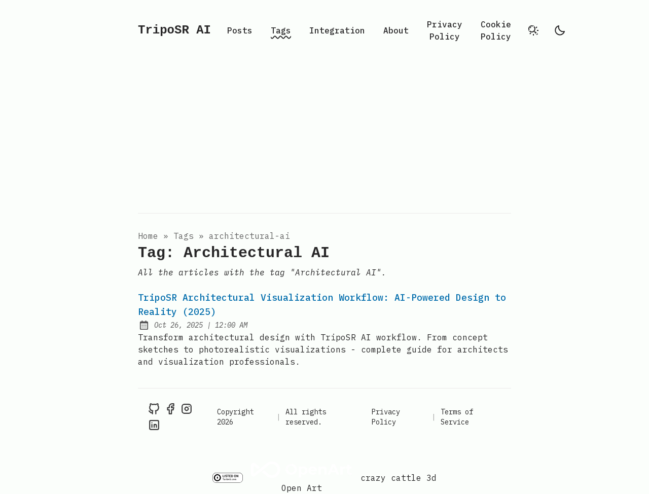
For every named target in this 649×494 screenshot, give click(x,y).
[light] (560, 30)
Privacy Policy (444, 30)
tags (183, 236)
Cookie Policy (496, 30)
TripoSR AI (174, 30)
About (396, 30)
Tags (281, 30)
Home (148, 236)
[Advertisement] (324, 137)
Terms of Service (457, 417)
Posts (240, 30)
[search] (533, 30)
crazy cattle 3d (398, 478)
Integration (337, 30)
